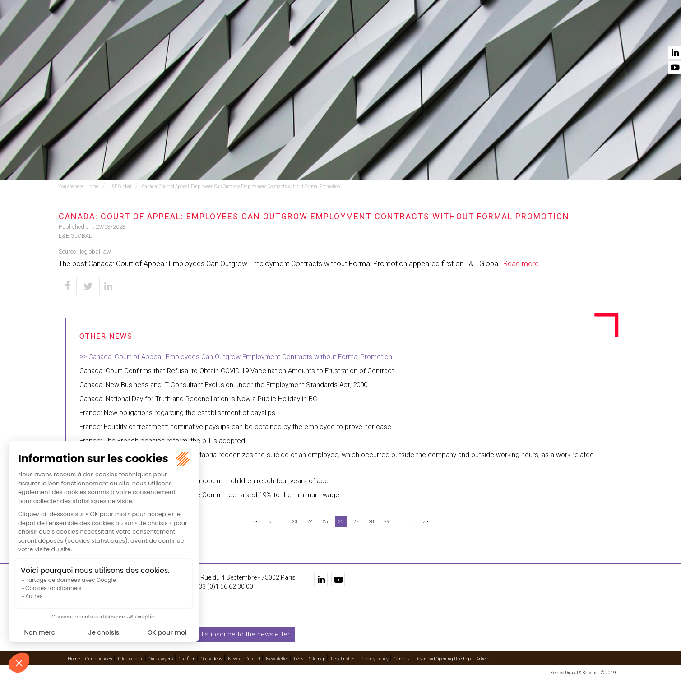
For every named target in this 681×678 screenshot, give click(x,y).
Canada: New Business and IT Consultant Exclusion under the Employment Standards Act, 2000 (223, 385)
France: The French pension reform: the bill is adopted (162, 441)
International (349, 32)
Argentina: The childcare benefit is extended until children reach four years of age (204, 481)
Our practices (237, 32)
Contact (601, 32)
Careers (402, 658)
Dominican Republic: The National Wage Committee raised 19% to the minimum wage (209, 495)
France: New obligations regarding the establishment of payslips (177, 413)
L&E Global (120, 186)
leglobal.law (95, 251)
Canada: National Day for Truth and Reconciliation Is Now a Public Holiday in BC (198, 399)
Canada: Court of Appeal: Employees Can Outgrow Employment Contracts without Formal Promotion (241, 186)
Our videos (515, 32)
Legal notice (343, 658)
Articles (484, 658)
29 (386, 521)
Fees (299, 658)
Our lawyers (412, 32)
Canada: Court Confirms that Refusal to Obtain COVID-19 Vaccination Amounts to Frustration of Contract (236, 371)
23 (294, 521)
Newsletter (277, 658)
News (560, 32)
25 (325, 521)
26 (340, 521)
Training (293, 32)
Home (187, 32)
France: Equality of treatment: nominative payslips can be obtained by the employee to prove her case (235, 427)
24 (310, 521)
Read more (521, 263)
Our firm (465, 32)
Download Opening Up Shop (443, 658)
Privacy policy (375, 658)
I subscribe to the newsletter (246, 634)
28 (371, 521)
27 (356, 521)
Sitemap (317, 658)
